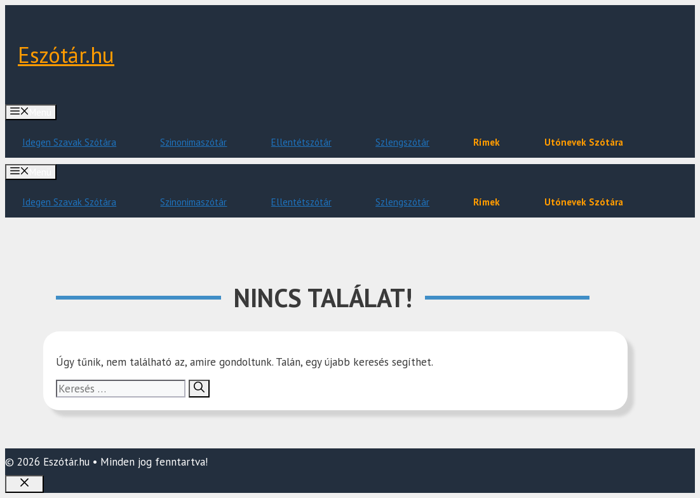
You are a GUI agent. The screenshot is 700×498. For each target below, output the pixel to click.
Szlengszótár (402, 142)
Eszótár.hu (66, 54)
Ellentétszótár (301, 142)
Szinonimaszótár (193, 142)
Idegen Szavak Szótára (69, 142)
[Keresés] (199, 389)
